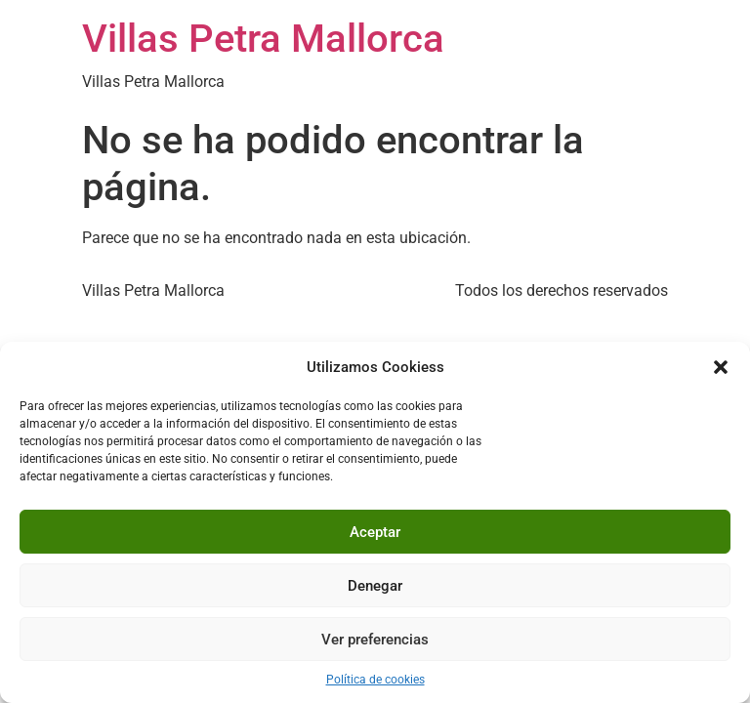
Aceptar (375, 532)
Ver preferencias (375, 639)
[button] (720, 367)
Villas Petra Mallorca (263, 39)
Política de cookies (375, 679)
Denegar (375, 586)
